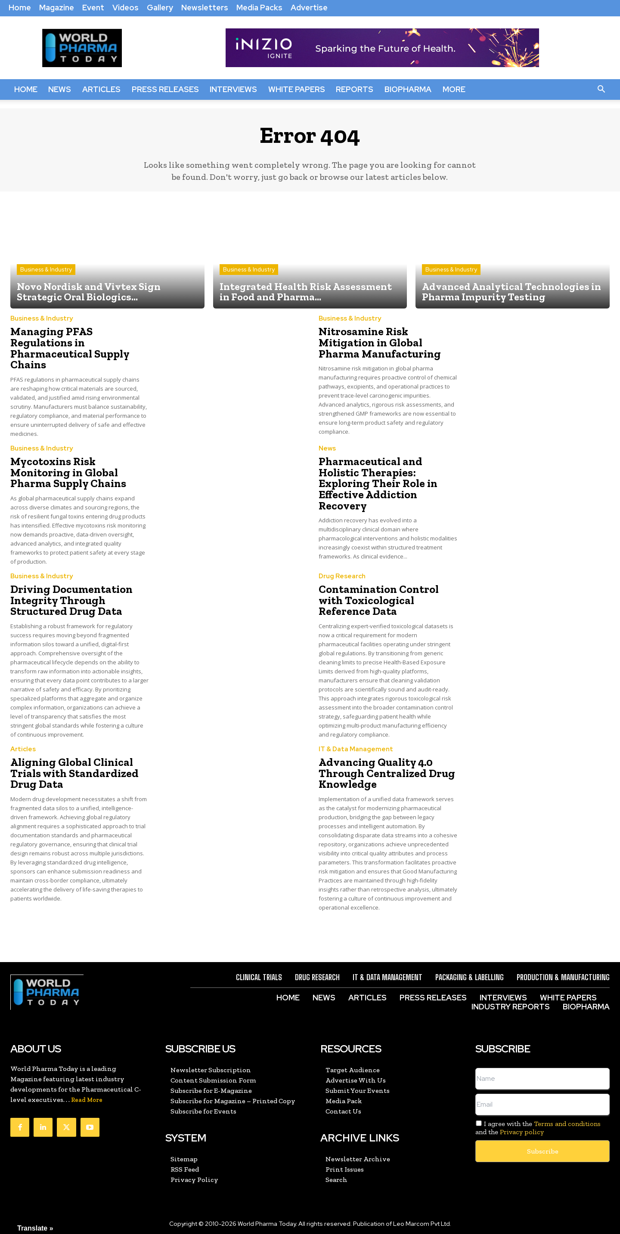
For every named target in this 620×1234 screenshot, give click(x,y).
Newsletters (204, 7)
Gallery (160, 7)
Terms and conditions (567, 1113)
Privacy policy (522, 1121)
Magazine (56, 7)
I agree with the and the (538, 1117)
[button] (601, 89)
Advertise (309, 7)
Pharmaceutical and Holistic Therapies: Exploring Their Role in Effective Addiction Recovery (388, 472)
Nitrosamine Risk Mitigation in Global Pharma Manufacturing (387, 341)
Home (20, 7)
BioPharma (407, 89)
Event (93, 7)
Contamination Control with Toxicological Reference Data (388, 587)
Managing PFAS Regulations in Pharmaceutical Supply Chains (79, 341)
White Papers (296, 89)
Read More (86, 1089)
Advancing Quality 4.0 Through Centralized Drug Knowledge (382, 763)
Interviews (233, 89)
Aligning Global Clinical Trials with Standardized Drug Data (70, 763)
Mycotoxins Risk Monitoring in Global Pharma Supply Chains (79, 467)
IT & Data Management (356, 740)
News (59, 89)
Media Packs (259, 7)
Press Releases (165, 89)
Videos (125, 7)
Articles (101, 89)
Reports (354, 89)
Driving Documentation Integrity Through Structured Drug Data (67, 592)
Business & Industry (46, 269)
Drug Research (342, 570)
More (454, 89)
